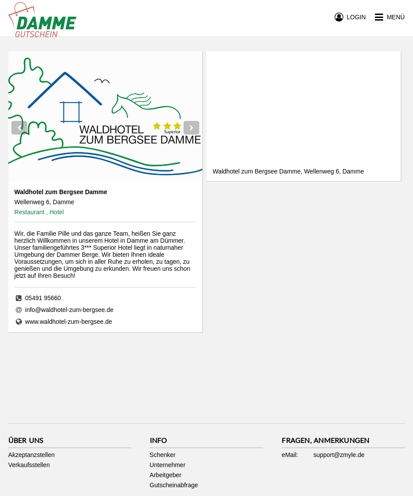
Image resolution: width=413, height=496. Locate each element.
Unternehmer (168, 464)
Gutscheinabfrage (174, 485)
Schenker (163, 454)
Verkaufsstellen (29, 464)
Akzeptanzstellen (31, 454)
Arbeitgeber (165, 474)
